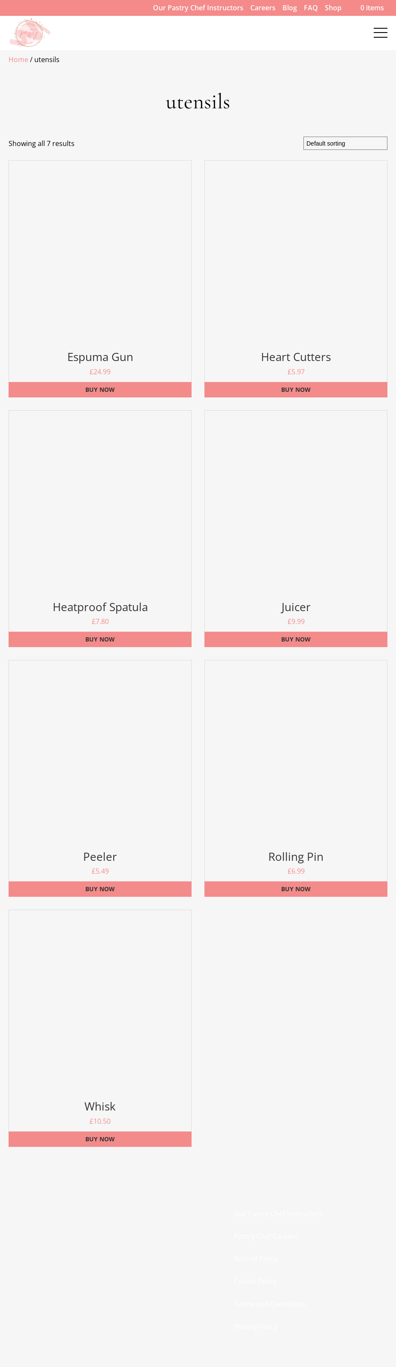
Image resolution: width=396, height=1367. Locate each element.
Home (18, 59)
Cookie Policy (255, 1281)
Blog (289, 7)
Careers (263, 7)
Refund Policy (256, 1258)
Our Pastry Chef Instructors (198, 7)
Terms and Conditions (270, 1304)
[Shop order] (345, 143)
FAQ (311, 7)
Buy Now (100, 389)
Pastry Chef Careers (266, 1236)
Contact (26, 25)
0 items (366, 7)
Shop (333, 7)
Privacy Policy (256, 1326)
